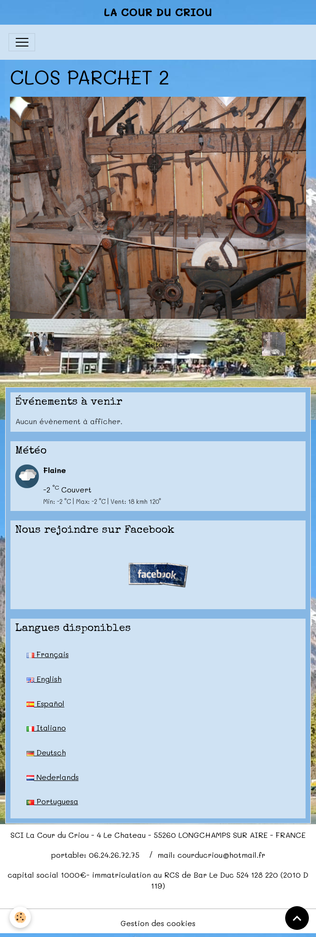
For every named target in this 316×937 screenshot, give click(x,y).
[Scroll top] (297, 918)
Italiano (46, 728)
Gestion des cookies (158, 923)
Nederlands (53, 777)
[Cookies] (20, 917)
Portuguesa (52, 801)
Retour (158, 344)
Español (46, 703)
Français (48, 654)
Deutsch (46, 752)
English (44, 679)
